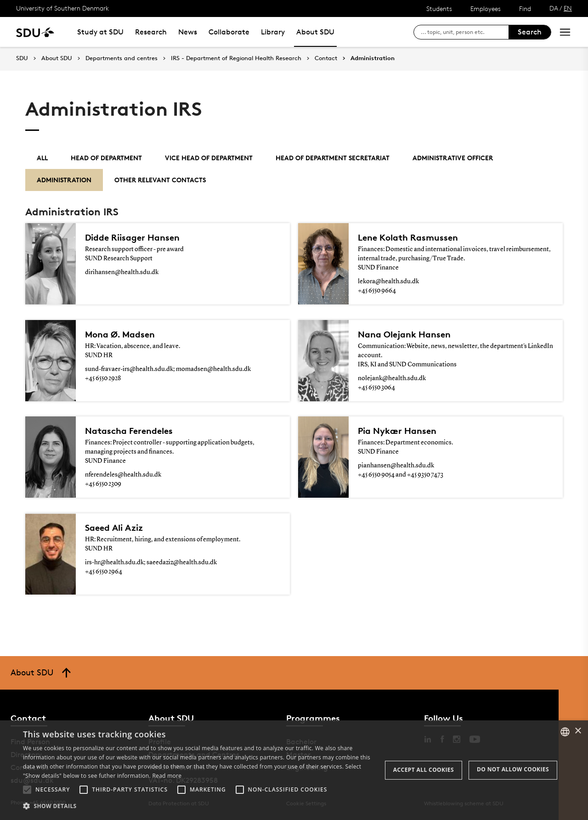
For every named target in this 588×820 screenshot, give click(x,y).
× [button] (577, 731)
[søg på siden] (465, 32)
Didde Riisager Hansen (132, 237)
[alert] (294, 770)
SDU (22, 58)
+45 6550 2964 (103, 571)
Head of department (106, 158)
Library (273, 32)
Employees (485, 8)
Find (525, 8)
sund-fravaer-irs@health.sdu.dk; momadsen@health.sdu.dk (168, 369)
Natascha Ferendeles (129, 431)
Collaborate (229, 32)
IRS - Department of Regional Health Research (236, 58)
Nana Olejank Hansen (404, 334)
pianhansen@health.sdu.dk (396, 465)
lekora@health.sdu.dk (388, 281)
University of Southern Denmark (62, 8)
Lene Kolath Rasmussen (408, 237)
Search (530, 32)
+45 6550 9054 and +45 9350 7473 (400, 475)
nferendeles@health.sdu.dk (123, 475)
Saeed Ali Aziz (114, 527)
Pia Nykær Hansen (397, 431)
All (42, 158)
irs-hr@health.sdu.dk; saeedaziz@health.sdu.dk (151, 562)
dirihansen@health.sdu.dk (121, 272)
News (187, 32)
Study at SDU (100, 32)
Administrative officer (453, 158)
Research (151, 32)
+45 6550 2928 (103, 378)
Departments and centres (121, 58)
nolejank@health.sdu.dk (392, 378)
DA (553, 8)
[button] (27, 790)
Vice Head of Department (209, 158)
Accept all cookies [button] (423, 770)
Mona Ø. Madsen (120, 334)
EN (568, 8)
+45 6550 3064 (376, 387)
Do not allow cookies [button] (513, 769)
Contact (326, 58)
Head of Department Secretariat (333, 158)
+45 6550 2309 (103, 484)
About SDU (315, 32)
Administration (373, 58)
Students (439, 8)
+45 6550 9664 (377, 290)
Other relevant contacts (160, 180)
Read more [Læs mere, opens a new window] (166, 776)
